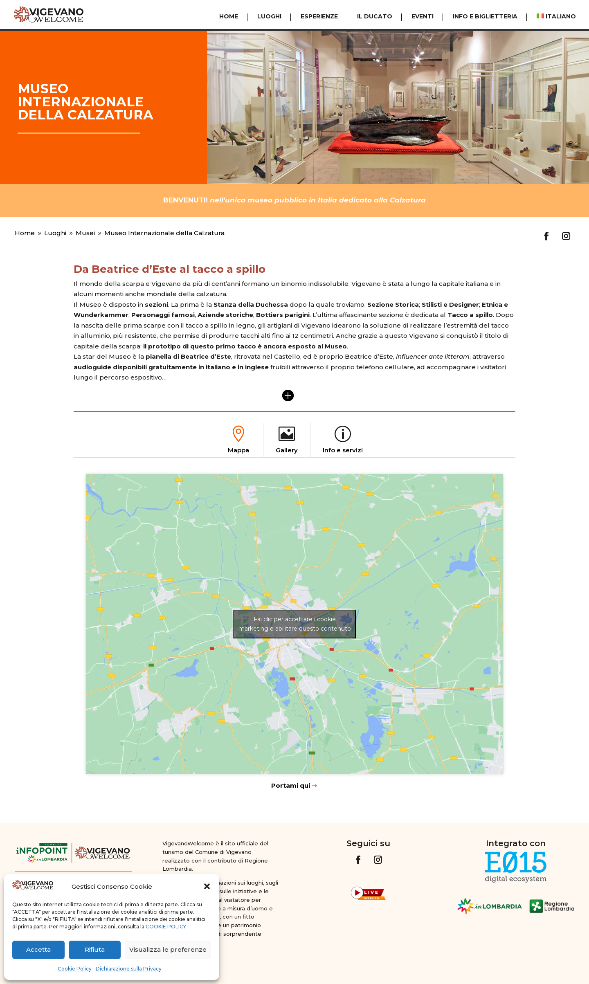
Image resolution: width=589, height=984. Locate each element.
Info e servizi (343, 450)
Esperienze (319, 16)
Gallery (287, 450)
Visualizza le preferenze (168, 949)
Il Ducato (374, 16)
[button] (207, 886)
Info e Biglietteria (485, 16)
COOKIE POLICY (166, 926)
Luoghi (269, 16)
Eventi (422, 16)
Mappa (238, 450)
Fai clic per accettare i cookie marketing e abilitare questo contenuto (294, 624)
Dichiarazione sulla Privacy (129, 969)
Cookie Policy (75, 969)
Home (228, 16)
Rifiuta (95, 949)
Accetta (38, 949)
